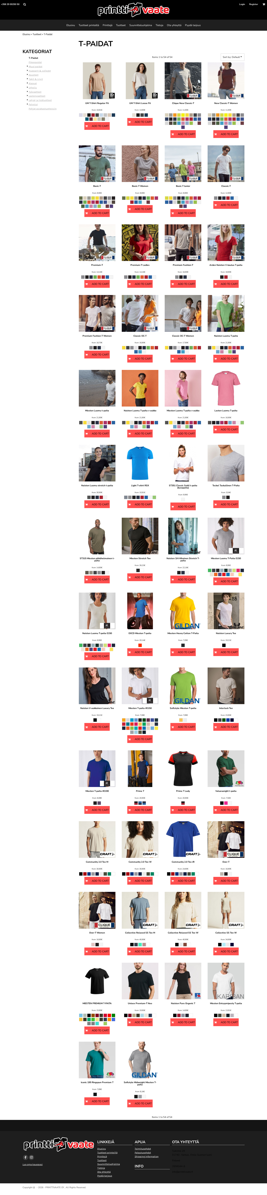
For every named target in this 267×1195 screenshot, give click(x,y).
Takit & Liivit (36, 79)
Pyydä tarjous (104, 1175)
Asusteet (33, 74)
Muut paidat (35, 66)
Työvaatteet (35, 91)
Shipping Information (147, 1156)
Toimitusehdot (143, 1148)
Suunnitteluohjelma (108, 1164)
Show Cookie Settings (133, 1192)
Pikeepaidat (35, 62)
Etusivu (26, 34)
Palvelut (33, 104)
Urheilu (33, 87)
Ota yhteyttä (104, 1171)
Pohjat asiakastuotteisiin (43, 108)
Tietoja (101, 1168)
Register (253, 4)
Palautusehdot (143, 1152)
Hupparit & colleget (40, 70)
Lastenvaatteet (37, 96)
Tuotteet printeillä (107, 1152)
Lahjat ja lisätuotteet (40, 100)
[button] (24, 4)
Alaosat (33, 83)
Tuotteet (37, 34)
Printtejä (102, 1156)
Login (242, 4)
